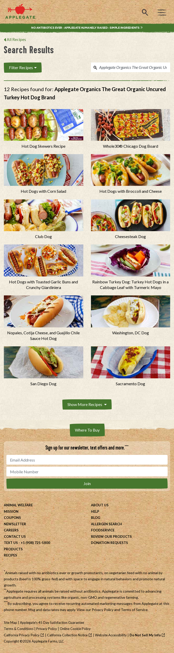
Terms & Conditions (18, 629)
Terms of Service (134, 609)
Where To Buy (87, 429)
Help (95, 511)
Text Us (11, 543)
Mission (11, 511)
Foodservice (102, 530)
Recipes (10, 555)
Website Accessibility (111, 635)
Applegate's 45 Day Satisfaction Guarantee (52, 622)
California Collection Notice (67, 635)
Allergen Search (106, 524)
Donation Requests (109, 543)
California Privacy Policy (22, 635)
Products (13, 549)
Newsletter (15, 524)
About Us (100, 505)
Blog (95, 518)
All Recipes (16, 39)
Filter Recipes (23, 67)
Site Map (10, 622)
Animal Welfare (18, 505)
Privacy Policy (102, 609)
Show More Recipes (87, 404)
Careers (11, 530)
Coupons (12, 518)
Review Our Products (111, 536)
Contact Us (15, 536)
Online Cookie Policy (75, 629)
